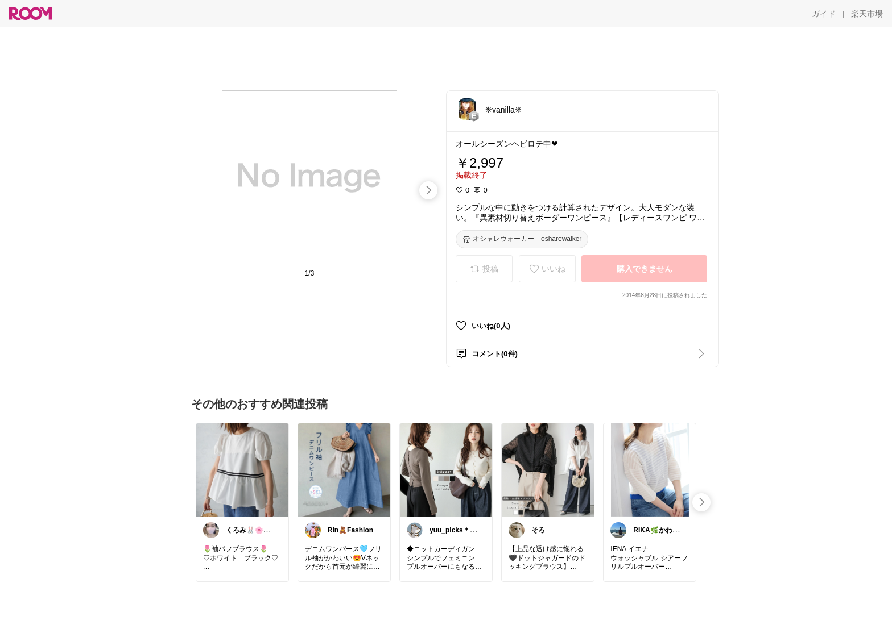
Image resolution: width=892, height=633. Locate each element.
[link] (242, 469)
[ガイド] (824, 14)
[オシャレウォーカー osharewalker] (522, 239)
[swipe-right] (428, 190)
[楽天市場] (867, 14)
